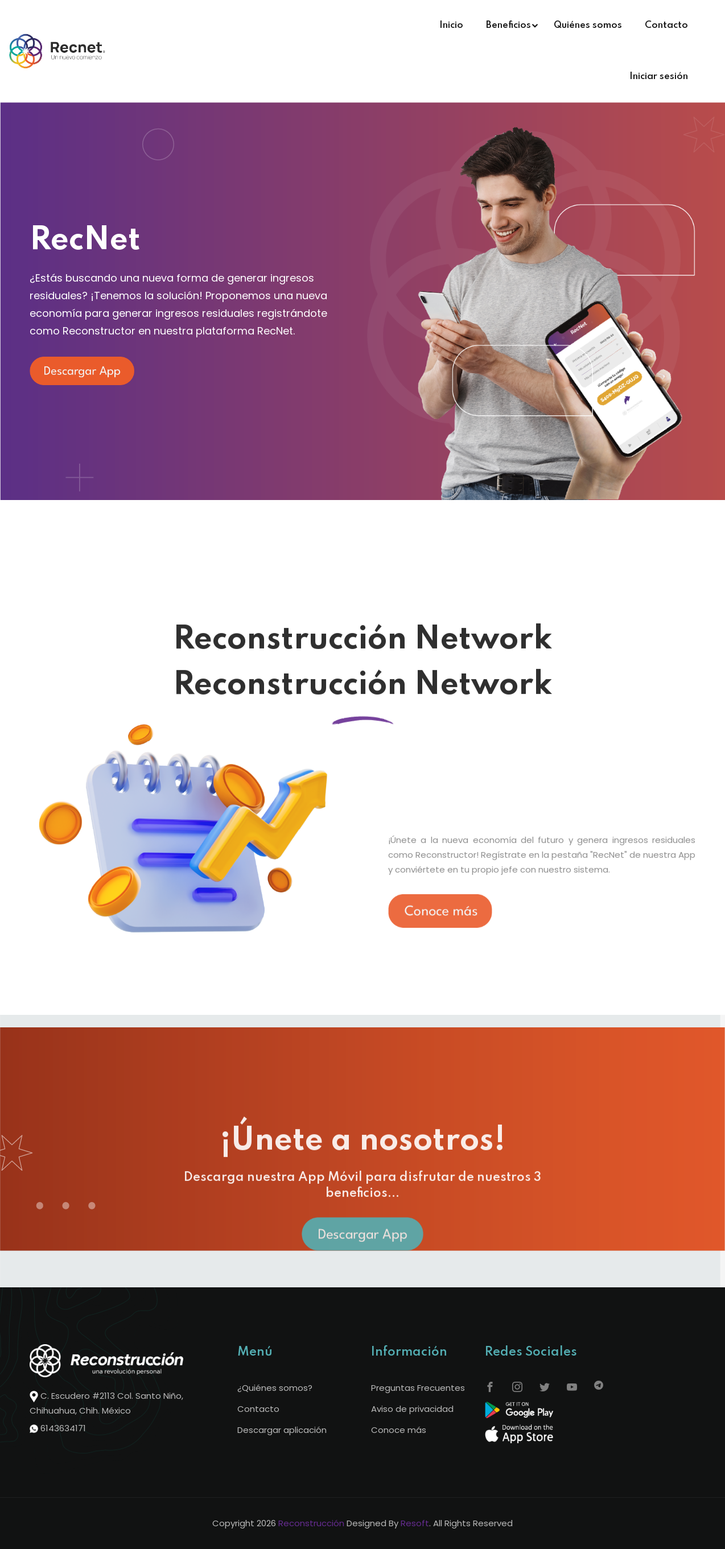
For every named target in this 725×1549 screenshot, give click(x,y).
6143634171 (63, 1428)
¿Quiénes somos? (274, 1388)
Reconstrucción (311, 1523)
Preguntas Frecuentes (418, 1388)
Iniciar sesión (658, 76)
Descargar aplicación (282, 1430)
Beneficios (508, 25)
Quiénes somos (588, 25)
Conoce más (398, 1430)
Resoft (415, 1523)
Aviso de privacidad (412, 1409)
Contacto (666, 25)
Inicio (451, 25)
